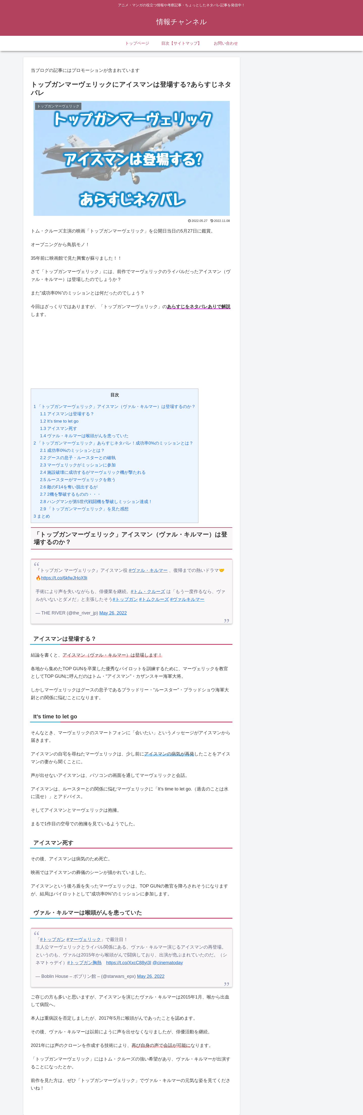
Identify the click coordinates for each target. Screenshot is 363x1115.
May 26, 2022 (113, 612)
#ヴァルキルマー (187, 599)
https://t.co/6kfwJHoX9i (64, 577)
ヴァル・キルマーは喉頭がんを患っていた (84, 435)
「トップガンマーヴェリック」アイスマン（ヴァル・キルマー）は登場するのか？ (115, 406)
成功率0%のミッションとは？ (72, 450)
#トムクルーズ (154, 599)
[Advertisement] (131, 349)
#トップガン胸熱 (84, 962)
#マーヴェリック (84, 939)
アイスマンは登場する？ (67, 414)
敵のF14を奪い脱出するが (69, 487)
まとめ (42, 516)
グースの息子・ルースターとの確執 (78, 457)
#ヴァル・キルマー (148, 570)
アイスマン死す (58, 428)
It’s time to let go (59, 421)
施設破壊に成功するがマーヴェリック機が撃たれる (93, 472)
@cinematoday (168, 962)
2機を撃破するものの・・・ (70, 494)
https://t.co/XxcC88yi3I (128, 962)
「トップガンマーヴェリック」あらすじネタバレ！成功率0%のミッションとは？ (113, 443)
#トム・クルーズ (148, 591)
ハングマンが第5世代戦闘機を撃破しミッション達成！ (96, 501)
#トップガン (125, 599)
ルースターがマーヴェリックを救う (78, 479)
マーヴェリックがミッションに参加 (78, 465)
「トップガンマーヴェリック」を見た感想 (84, 509)
